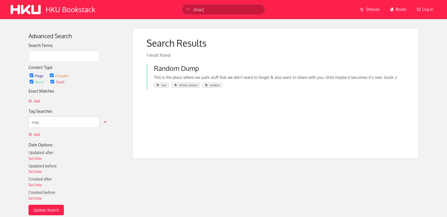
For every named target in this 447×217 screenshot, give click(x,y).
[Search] (188, 9)
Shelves (370, 9)
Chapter (59, 75)
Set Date (35, 158)
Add (34, 101)
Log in (425, 9)
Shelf (57, 81)
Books (398, 9)
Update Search (46, 210)
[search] (223, 9)
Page (37, 75)
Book (37, 81)
